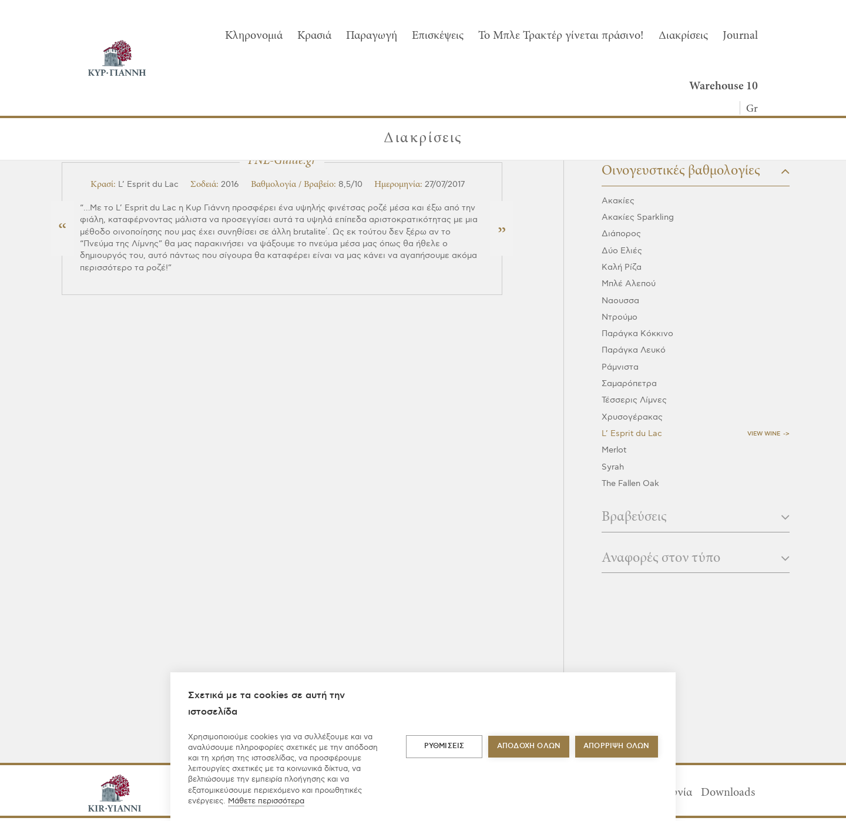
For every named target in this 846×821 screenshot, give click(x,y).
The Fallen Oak (630, 483)
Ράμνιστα (620, 367)
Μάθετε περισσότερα (266, 801)
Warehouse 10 (723, 86)
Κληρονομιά (254, 36)
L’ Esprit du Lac (632, 433)
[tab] (696, 175)
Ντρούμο (619, 317)
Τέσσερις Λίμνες (634, 400)
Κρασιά (314, 36)
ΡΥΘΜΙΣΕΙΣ (444, 746)
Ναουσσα (620, 301)
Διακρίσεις (683, 36)
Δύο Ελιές (622, 251)
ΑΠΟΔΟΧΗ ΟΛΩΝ (528, 746)
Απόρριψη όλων (616, 746)
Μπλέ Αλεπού (629, 284)
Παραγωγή (371, 36)
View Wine (763, 433)
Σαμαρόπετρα (629, 383)
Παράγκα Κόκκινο (637, 334)
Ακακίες (618, 201)
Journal (740, 36)
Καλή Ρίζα (622, 267)
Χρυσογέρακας (632, 417)
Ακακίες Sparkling (638, 217)
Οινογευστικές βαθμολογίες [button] (696, 171)
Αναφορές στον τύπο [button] (696, 558)
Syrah (613, 467)
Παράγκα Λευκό (634, 350)
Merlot (614, 450)
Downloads (728, 793)
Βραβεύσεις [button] (696, 517)
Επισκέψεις (438, 36)
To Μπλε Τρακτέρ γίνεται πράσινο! (561, 36)
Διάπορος (621, 234)
